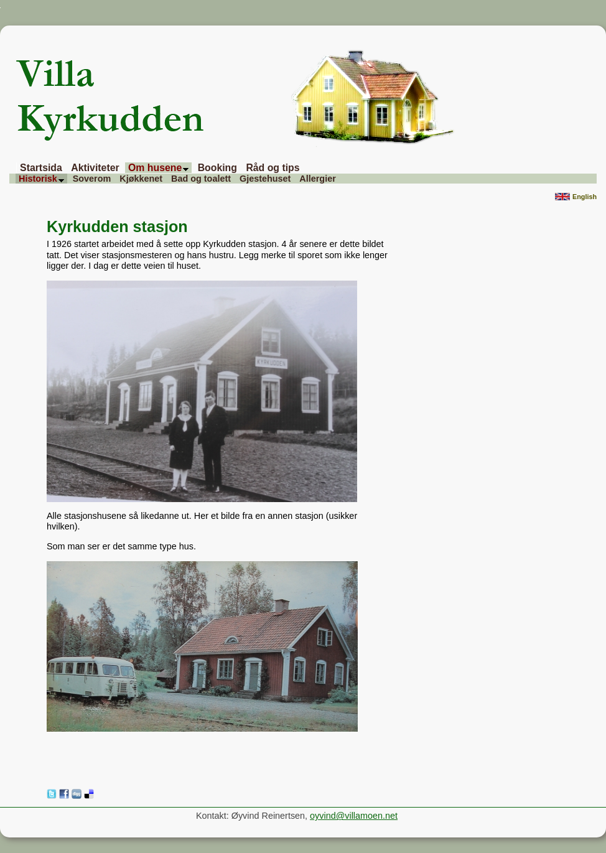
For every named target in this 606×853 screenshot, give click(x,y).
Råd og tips (272, 167)
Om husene (158, 167)
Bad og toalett (201, 179)
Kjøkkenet (140, 179)
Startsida (41, 167)
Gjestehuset (265, 179)
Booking (217, 167)
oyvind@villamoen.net (354, 816)
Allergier (317, 179)
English (576, 197)
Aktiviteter (95, 167)
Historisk (41, 179)
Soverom (92, 179)
